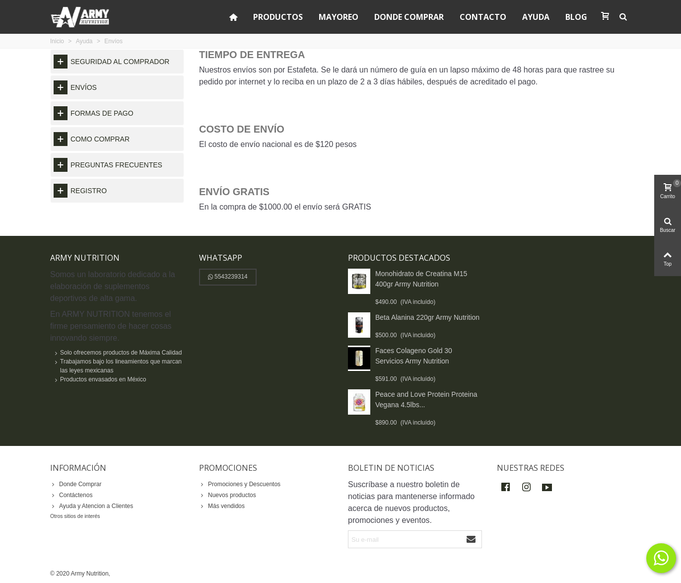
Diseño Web (128, 573)
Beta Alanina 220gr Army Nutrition (427, 317)
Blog (576, 16)
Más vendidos (222, 506)
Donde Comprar (409, 16)
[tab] (117, 61)
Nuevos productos (227, 495)
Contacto (483, 16)
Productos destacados (399, 257)
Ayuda (535, 16)
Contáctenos (71, 495)
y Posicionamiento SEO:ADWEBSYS (195, 573)
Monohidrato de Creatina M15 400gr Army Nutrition (421, 279)
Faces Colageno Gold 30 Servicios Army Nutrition (413, 356)
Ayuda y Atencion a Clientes (91, 506)
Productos (278, 16)
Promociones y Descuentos (239, 484)
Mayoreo (338, 16)
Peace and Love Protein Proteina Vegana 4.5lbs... (426, 399)
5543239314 (228, 276)
